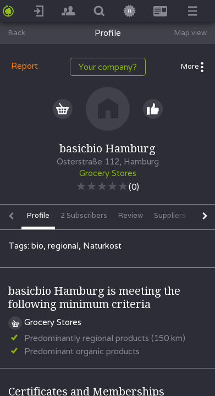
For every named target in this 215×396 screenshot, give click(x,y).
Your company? (108, 67)
